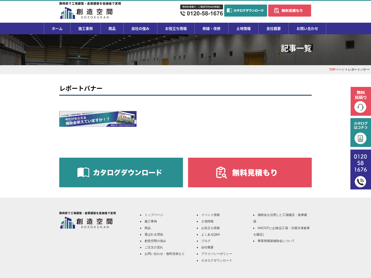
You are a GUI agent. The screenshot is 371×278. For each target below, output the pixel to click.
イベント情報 (210, 215)
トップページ (154, 215)
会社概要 (273, 28)
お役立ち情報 (176, 28)
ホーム (57, 28)
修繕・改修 (212, 28)
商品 (112, 28)
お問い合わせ (307, 28)
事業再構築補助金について (276, 241)
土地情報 (243, 28)
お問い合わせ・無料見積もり (165, 254)
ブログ (205, 241)
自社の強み (140, 28)
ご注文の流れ (154, 247)
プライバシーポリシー (216, 254)
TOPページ (336, 69)
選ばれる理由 (154, 234)
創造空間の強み (155, 241)
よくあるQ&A (210, 234)
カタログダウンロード (216, 260)
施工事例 (85, 28)
